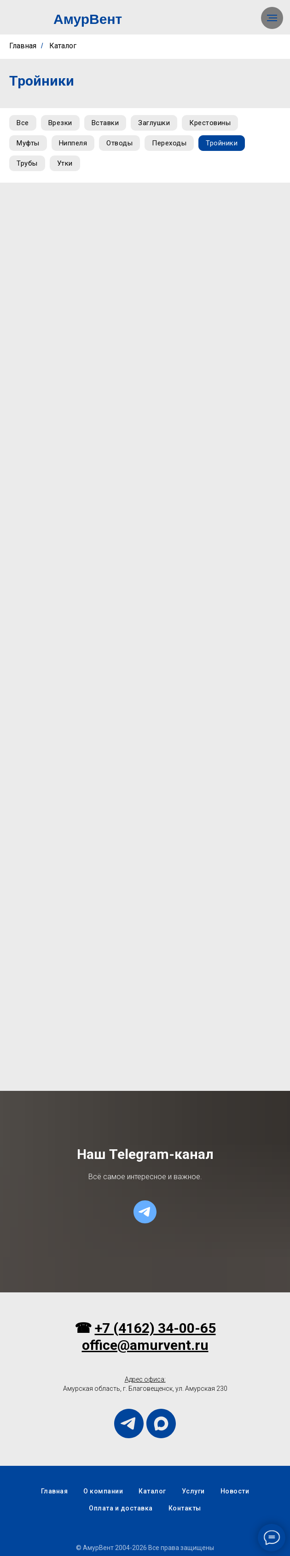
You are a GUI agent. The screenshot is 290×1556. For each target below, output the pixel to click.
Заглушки (154, 123)
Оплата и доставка (121, 1508)
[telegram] (145, 1211)
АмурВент (87, 19)
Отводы (119, 143)
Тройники (222, 143)
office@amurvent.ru (145, 1345)
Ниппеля (73, 143)
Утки (65, 163)
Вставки (105, 123)
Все (23, 123)
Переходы (169, 143)
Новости (234, 1491)
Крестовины (210, 123)
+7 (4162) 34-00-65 (155, 1328)
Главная (22, 45)
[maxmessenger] (161, 1423)
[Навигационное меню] (272, 18)
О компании (103, 1491)
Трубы (27, 163)
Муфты (28, 143)
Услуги (193, 1491)
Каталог (62, 45)
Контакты (184, 1508)
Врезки (60, 123)
